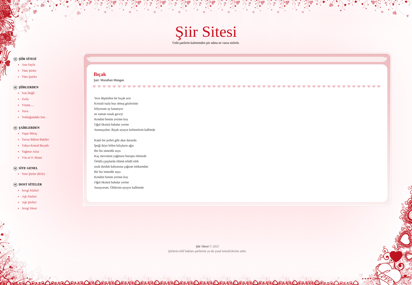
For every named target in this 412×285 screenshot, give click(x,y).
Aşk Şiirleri (29, 202)
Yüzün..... (28, 105)
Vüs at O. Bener (32, 157)
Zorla (25, 99)
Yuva (25, 111)
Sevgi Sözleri (30, 190)
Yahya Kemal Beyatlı (35, 145)
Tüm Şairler (29, 77)
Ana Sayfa (28, 64)
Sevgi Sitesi (29, 208)
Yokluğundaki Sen (33, 117)
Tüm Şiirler (29, 70)
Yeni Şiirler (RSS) (33, 174)
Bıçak (100, 74)
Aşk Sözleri (29, 196)
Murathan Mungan (112, 80)
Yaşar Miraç (29, 133)
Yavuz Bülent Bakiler (35, 139)
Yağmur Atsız (30, 151)
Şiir (186, 31)
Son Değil (28, 93)
